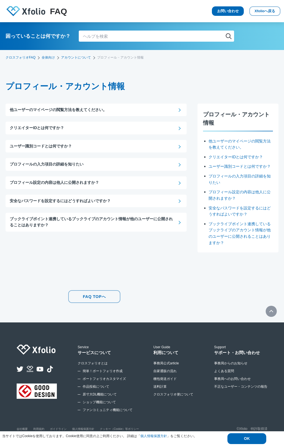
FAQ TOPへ (94, 301)
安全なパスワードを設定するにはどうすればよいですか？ (64, 202)
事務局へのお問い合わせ (232, 383)
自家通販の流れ (165, 375)
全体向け (48, 57)
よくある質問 (224, 375)
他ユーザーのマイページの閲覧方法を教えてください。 (62, 109)
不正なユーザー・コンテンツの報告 (240, 391)
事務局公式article (166, 367)
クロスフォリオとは (93, 367)
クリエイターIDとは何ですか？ (238, 156)
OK (247, 439)
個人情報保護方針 (153, 436)
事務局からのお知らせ (230, 367)
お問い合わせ (206, 11)
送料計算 (160, 391)
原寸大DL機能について (100, 398)
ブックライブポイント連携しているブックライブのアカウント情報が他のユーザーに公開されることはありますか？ (91, 223)
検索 (228, 36)
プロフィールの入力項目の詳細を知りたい (49, 165)
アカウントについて (76, 57)
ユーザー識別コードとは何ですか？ (43, 146)
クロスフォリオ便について (173, 398)
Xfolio (256, 11)
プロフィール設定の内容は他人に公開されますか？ (57, 183)
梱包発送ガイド (165, 383)
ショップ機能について (99, 406)
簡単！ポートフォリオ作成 (103, 375)
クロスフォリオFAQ (21, 57)
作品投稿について (96, 391)
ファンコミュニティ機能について (108, 414)
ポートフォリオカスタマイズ (104, 383)
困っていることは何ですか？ (38, 36)
